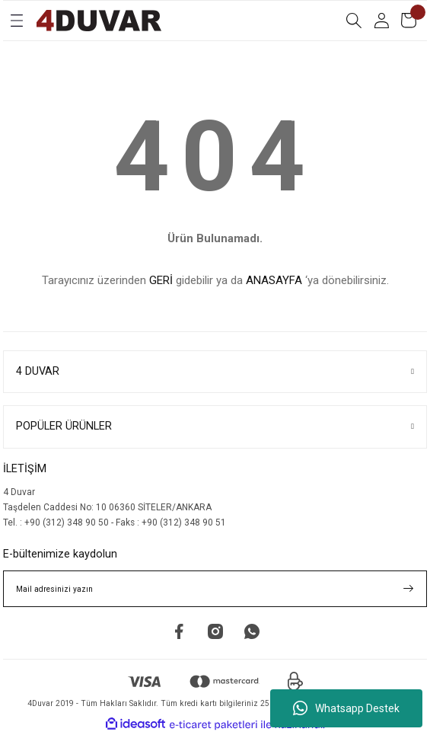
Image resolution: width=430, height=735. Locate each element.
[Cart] (409, 20)
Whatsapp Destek (346, 708)
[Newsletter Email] (215, 588)
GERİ (161, 280)
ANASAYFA (274, 280)
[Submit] (408, 588)
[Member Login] (381, 20)
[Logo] (99, 20)
